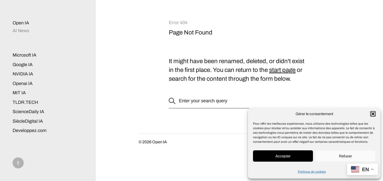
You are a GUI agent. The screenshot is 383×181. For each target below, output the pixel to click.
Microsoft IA (24, 55)
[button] (372, 113)
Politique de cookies (312, 171)
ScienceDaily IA (28, 111)
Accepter (283, 156)
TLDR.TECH (25, 102)
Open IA (21, 22)
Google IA (23, 64)
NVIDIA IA (23, 73)
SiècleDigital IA (28, 121)
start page (282, 70)
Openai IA (23, 83)
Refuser (345, 156)
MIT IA (19, 92)
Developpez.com (29, 130)
